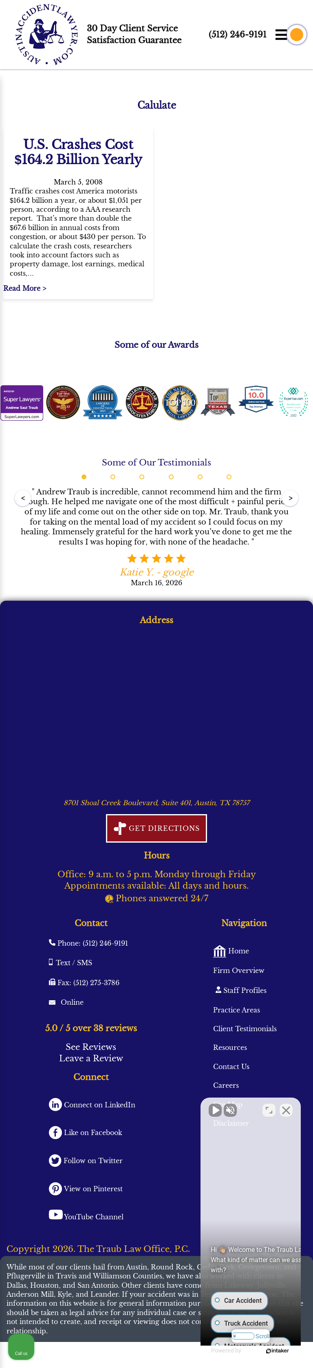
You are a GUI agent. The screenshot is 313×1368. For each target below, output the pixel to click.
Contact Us (231, 1067)
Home (237, 951)
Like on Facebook (92, 1133)
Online (71, 1002)
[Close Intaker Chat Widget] (286, 1107)
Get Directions (162, 828)
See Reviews (91, 1047)
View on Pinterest (92, 1189)
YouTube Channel (93, 1217)
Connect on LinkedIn (98, 1105)
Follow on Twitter (92, 1161)
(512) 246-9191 (238, 34)
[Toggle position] (269, 1107)
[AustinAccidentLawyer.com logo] (47, 34)
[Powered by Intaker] (266, 1350)
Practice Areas (236, 1010)
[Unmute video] (168, 1107)
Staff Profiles (244, 990)
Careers (226, 1085)
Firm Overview (239, 970)
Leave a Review (91, 1058)
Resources (230, 1047)
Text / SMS (74, 963)
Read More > (24, 288)
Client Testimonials (245, 1029)
